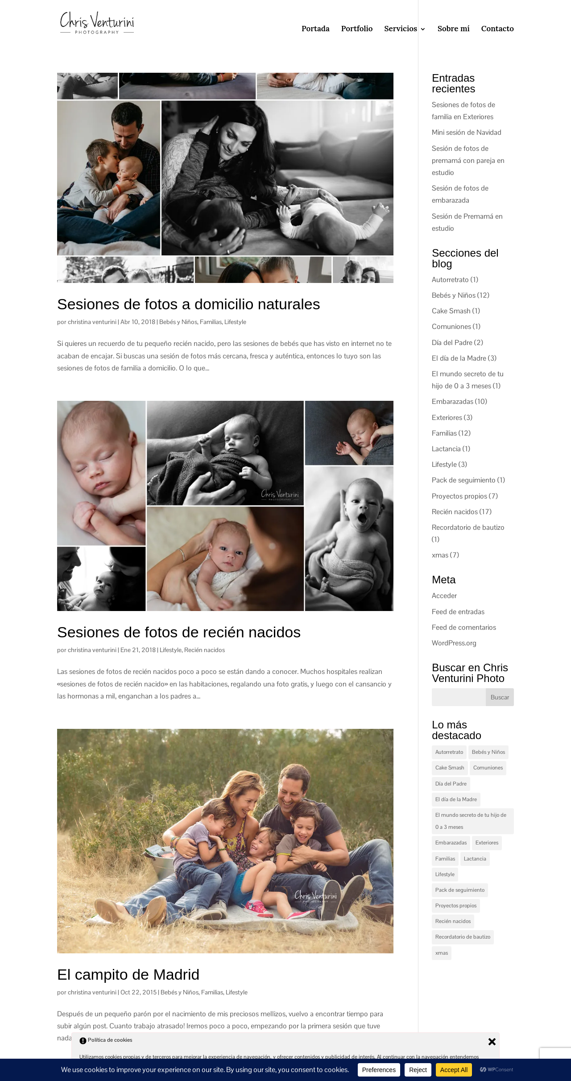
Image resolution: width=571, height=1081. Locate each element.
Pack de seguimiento (464, 480)
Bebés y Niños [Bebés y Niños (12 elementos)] (488, 752)
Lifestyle (235, 322)
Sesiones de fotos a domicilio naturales (188, 303)
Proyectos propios (459, 496)
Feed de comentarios (464, 627)
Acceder (444, 595)
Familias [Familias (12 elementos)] (445, 858)
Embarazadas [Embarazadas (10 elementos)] (451, 842)
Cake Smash (451, 311)
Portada (316, 28)
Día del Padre (452, 342)
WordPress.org (454, 643)
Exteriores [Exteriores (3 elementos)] (487, 842)
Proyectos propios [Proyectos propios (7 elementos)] (455, 905)
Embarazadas (452, 401)
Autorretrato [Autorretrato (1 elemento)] (449, 752)
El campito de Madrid (128, 974)
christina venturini (92, 322)
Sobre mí (454, 28)
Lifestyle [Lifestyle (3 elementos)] (445, 874)
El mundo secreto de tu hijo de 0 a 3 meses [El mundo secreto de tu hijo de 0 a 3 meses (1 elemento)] (470, 821)
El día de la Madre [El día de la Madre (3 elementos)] (456, 799)
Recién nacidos (204, 650)
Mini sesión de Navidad (466, 132)
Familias (211, 322)
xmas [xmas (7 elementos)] (441, 952)
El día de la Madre (459, 358)
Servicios (401, 28)
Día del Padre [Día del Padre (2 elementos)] (451, 783)
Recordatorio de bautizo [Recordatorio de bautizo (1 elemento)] (462, 936)
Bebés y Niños (178, 322)
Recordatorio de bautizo (468, 527)
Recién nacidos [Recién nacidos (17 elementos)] (453, 921)
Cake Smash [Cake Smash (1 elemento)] (449, 767)
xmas (440, 555)
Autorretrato (450, 279)
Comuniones (451, 326)
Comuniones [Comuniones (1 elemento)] (488, 767)
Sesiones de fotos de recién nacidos (179, 632)
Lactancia (446, 448)
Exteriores (447, 417)
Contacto (497, 28)
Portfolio (357, 28)
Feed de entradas (458, 611)
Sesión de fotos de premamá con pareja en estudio (468, 160)
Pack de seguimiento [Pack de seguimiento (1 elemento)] (459, 890)
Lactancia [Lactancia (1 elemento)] (475, 858)
